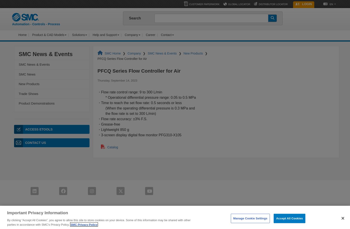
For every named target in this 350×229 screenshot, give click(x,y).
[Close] (343, 220)
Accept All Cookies (289, 220)
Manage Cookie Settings (250, 220)
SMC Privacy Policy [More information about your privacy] (84, 226)
